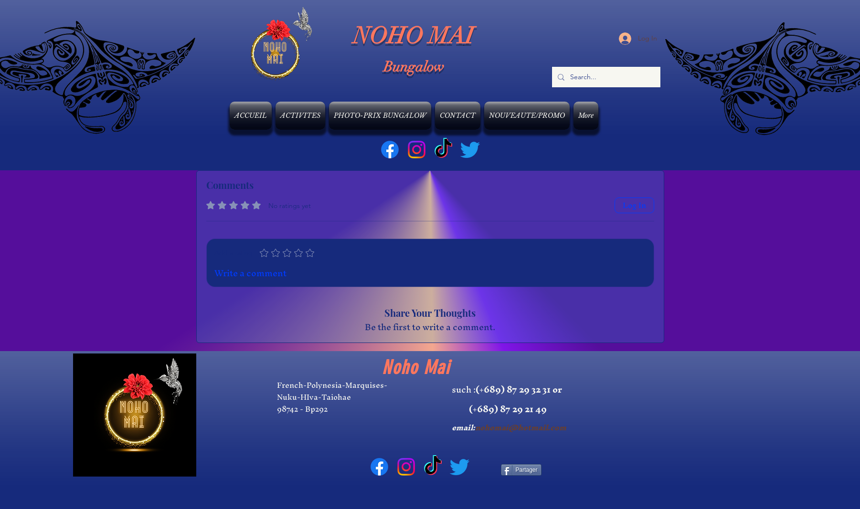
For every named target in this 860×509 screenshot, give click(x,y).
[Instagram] (416, 149)
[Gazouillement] (470, 149)
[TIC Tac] (443, 149)
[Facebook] (390, 149)
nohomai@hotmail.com (520, 427)
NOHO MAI (413, 36)
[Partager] (521, 470)
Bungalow (413, 67)
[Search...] (605, 77)
